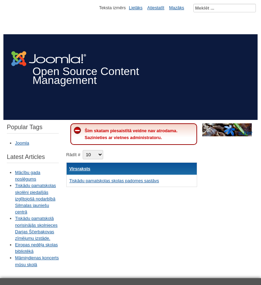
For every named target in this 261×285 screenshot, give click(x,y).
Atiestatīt (155, 7)
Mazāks (176, 7)
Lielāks (135, 7)
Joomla (22, 143)
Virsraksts (80, 168)
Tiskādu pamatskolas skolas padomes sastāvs (114, 180)
